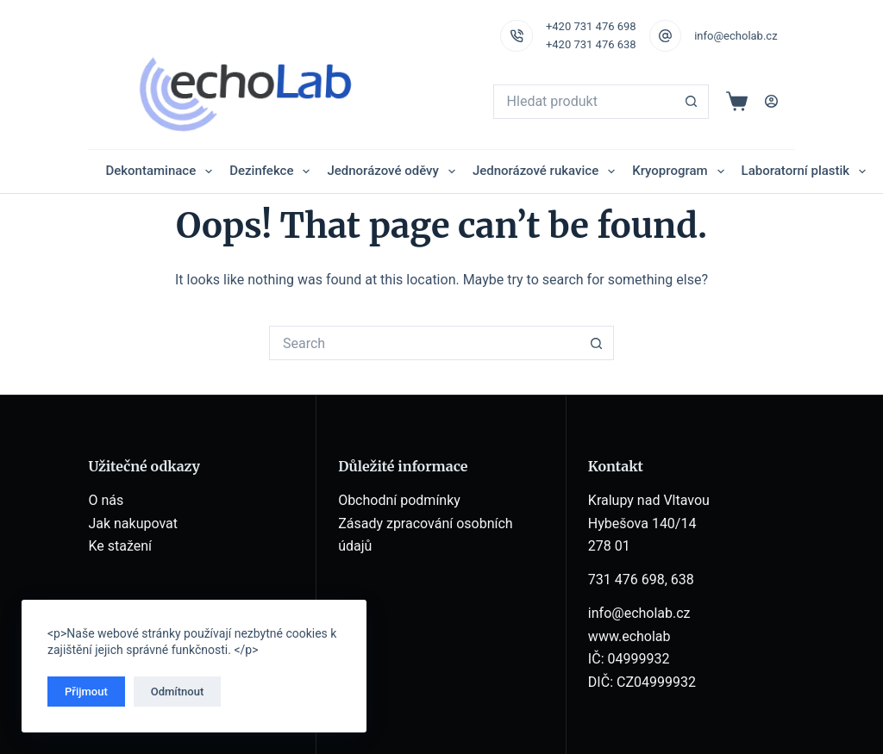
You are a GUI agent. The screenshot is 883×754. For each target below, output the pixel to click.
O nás (105, 500)
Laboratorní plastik (808, 171)
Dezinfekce (272, 171)
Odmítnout (177, 691)
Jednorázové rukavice (547, 171)
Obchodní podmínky (399, 500)
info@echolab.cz (735, 35)
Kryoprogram (681, 171)
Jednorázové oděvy (394, 171)
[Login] (771, 101)
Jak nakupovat (133, 523)
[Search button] (691, 101)
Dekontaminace (162, 171)
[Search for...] (583, 101)
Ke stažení (120, 546)
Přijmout (86, 691)
